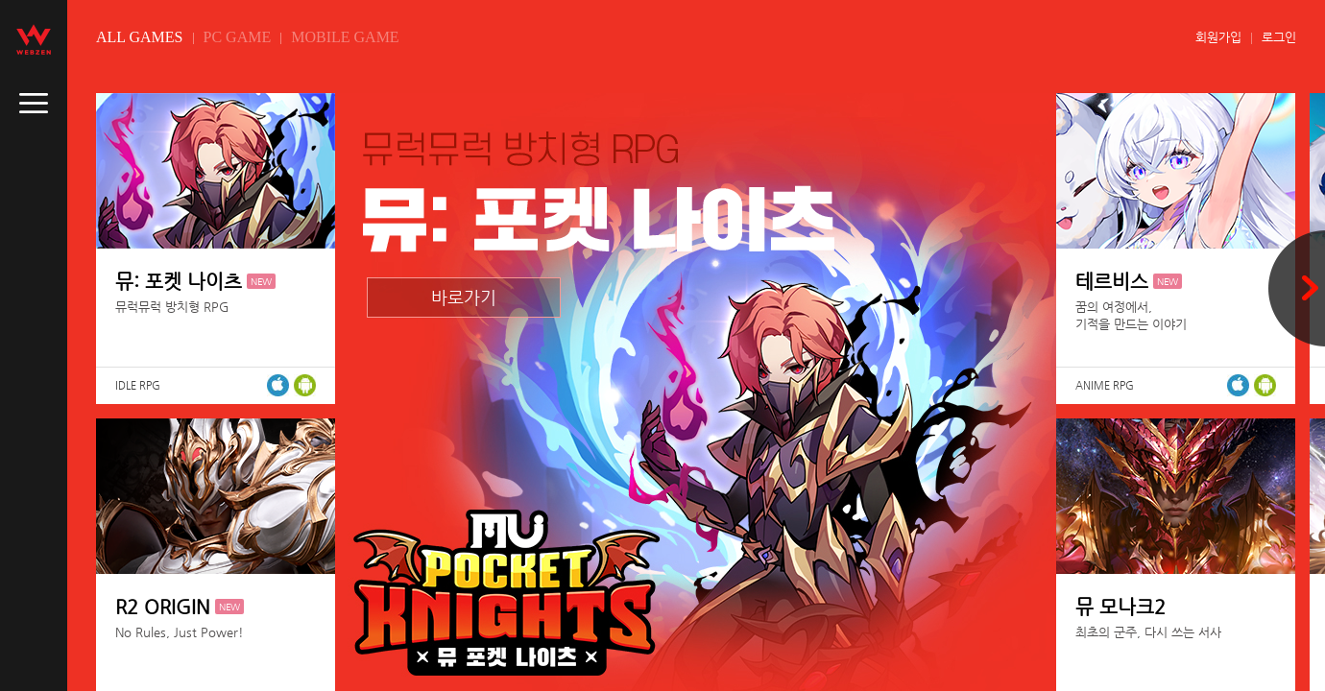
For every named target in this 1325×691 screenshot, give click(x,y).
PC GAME (238, 37)
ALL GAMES (139, 37)
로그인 (1279, 37)
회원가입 (1218, 37)
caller (33, 103)
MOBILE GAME (344, 37)
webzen (33, 39)
